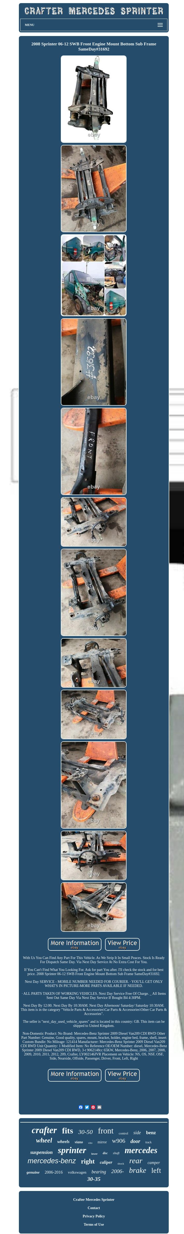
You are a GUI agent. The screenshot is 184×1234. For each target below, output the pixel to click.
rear (136, 1160)
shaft (116, 1153)
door (135, 1141)
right (88, 1161)
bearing (99, 1171)
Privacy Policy (94, 1216)
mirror (102, 1142)
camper (154, 1162)
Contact (94, 1208)
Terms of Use (94, 1224)
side (137, 1132)
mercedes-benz (52, 1161)
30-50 (85, 1132)
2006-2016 (54, 1172)
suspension (41, 1152)
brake (137, 1170)
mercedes (141, 1150)
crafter (44, 1130)
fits (67, 1130)
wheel (44, 1140)
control (123, 1133)
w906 (118, 1141)
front (105, 1130)
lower (94, 1153)
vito (90, 1142)
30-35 (93, 1179)
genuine (33, 1172)
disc (105, 1153)
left (156, 1170)
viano (79, 1142)
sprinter (72, 1150)
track (148, 1142)
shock (120, 1163)
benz (151, 1132)
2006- (117, 1171)
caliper (106, 1162)
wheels (63, 1141)
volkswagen (77, 1172)
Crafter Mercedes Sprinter (94, 1200)
